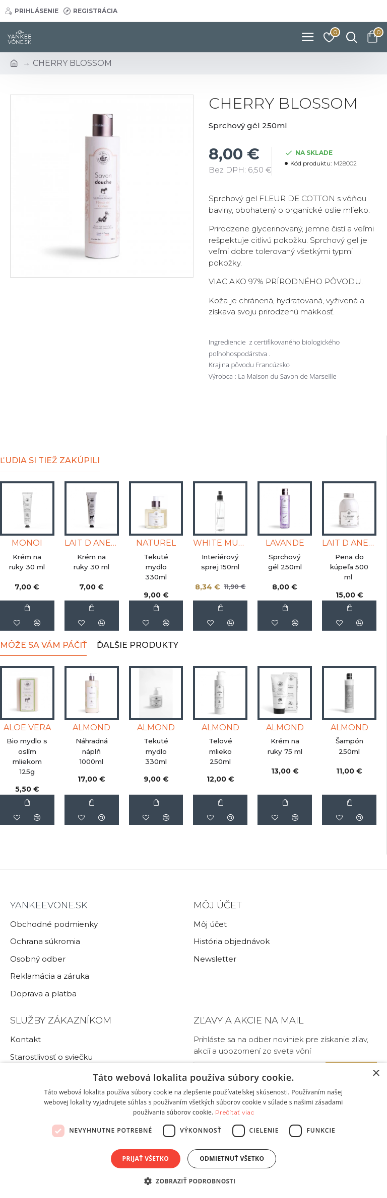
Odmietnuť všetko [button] (232, 1158)
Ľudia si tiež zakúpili (50, 460)
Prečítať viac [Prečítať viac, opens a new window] (234, 1112)
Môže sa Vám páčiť (43, 645)
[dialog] (193, 1130)
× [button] (375, 1073)
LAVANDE (285, 543)
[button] (194, 1181)
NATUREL (156, 543)
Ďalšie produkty (137, 645)
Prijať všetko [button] (145, 1158)
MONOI (27, 543)
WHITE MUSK (220, 543)
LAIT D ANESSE (91, 543)
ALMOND (91, 727)
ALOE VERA (27, 727)
